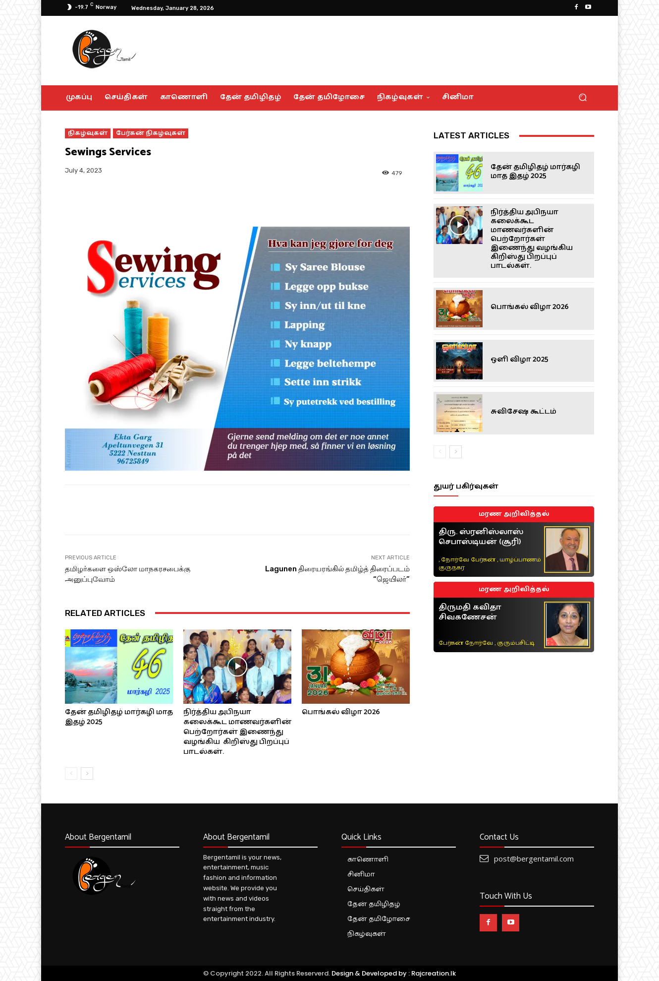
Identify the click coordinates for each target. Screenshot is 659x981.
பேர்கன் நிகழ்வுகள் (150, 133)
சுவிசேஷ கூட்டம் (523, 411)
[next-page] (87, 773)
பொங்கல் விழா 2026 (341, 712)
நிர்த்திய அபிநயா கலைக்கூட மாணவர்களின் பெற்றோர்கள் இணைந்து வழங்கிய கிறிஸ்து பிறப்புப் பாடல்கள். (237, 732)
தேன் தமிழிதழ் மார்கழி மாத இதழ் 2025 (119, 717)
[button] (582, 97)
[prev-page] (71, 773)
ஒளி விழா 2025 (520, 359)
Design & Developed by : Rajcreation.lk (393, 973)
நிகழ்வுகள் (87, 133)
